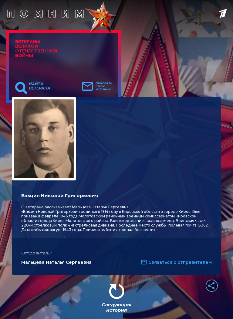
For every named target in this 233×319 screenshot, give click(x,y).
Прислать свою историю (104, 86)
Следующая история (116, 307)
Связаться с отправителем (180, 262)
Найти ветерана (39, 86)
